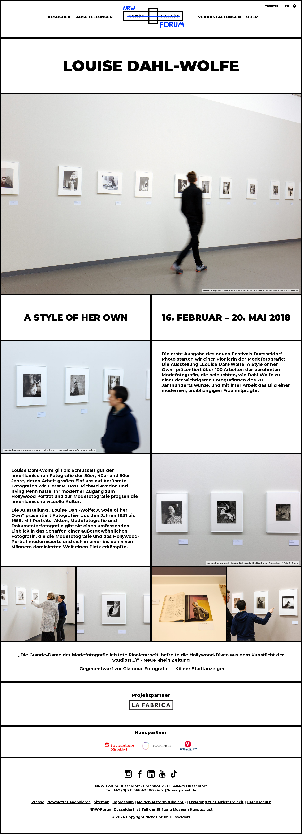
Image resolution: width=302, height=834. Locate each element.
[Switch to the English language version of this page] (287, 6)
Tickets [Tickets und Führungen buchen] (271, 6)
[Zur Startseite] (153, 17)
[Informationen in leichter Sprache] (294, 7)
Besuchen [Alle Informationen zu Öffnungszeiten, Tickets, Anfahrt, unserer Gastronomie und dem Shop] (59, 17)
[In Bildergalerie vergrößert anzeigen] (38, 604)
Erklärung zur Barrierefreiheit (216, 802)
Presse (37, 802)
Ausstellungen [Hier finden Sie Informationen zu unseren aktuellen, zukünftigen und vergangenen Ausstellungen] (94, 17)
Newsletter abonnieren (69, 802)
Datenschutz (259, 802)
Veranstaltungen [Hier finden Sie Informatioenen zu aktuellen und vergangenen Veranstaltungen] (219, 17)
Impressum (123, 802)
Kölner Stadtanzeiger (200, 668)
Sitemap (101, 802)
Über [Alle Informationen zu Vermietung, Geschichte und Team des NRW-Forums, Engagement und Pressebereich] (252, 17)
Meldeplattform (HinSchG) (161, 802)
